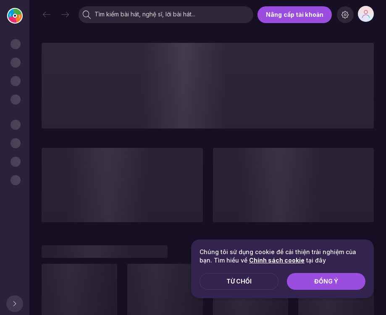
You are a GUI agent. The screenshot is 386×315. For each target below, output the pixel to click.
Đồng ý (326, 281)
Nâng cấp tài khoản (294, 14)
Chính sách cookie (277, 260)
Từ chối (239, 281)
